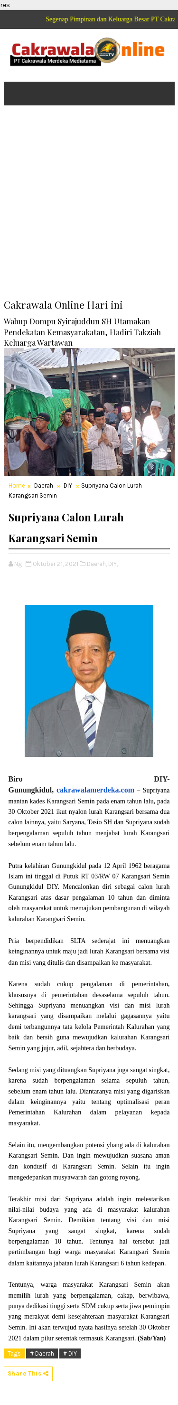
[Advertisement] (89, 209)
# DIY (70, 1353)
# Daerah (42, 1353)
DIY (68, 485)
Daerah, (97, 563)
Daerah (43, 485)
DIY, (113, 563)
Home (17, 485)
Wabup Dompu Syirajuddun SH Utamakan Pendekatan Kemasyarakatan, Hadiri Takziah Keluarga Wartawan (82, 332)
